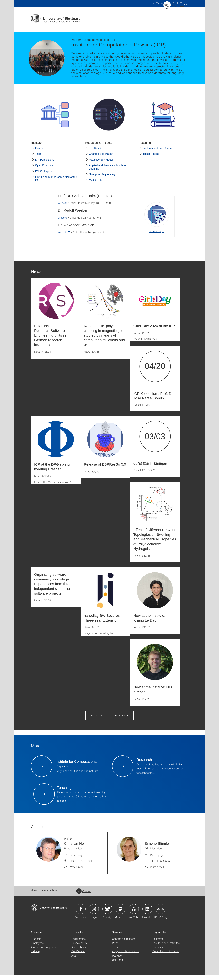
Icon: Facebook (81, 909)
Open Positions (44, 165)
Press (115, 943)
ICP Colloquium (44, 171)
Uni (155, 3)
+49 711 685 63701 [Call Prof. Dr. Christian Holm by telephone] (80, 861)
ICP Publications (44, 159)
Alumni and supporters (44, 947)
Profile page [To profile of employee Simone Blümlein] (157, 855)
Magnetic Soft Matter (101, 159)
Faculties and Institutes (166, 943)
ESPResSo (95, 148)
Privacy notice (79, 943)
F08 (177, 3)
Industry (35, 951)
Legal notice (78, 938)
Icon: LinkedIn (147, 909)
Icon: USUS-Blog (160, 909)
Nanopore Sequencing (102, 174)
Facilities (157, 947)
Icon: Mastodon (120, 909)
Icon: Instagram (94, 909)
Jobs (115, 947)
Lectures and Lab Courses (158, 148)
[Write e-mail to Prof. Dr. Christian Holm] (73, 867)
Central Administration (165, 951)
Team (38, 153)
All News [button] (96, 715)
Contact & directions (123, 938)
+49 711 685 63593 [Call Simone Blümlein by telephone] (161, 861)
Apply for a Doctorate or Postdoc (125, 953)
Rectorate (157, 938)
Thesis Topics (151, 153)
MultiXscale (95, 180)
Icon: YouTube (134, 909)
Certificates (78, 951)
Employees (37, 943)
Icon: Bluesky (107, 909)
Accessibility (78, 947)
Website (62, 203)
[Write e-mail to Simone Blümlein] (154, 867)
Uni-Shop (117, 959)
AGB (73, 955)
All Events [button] (121, 715)
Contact (39, 148)
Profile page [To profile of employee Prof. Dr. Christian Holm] (76, 855)
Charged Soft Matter (101, 153)
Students (36, 938)
